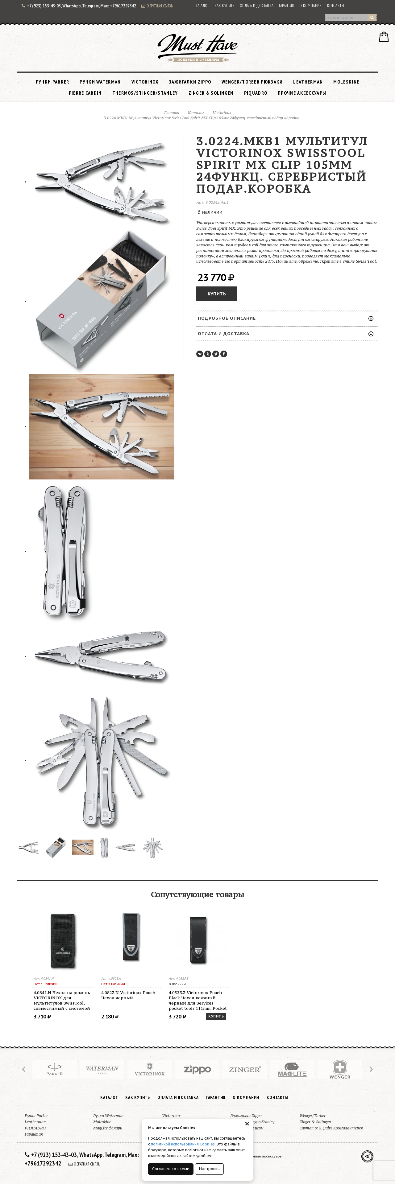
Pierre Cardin (85, 93)
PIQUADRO (255, 93)
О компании (310, 5)
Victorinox (145, 82)
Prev (24, 1069)
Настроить (209, 1168)
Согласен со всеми (170, 1168)
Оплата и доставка (257, 5)
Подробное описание (285, 318)
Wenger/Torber (312, 1115)
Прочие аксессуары (302, 93)
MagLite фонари (107, 1128)
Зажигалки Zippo (190, 82)
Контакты (335, 5)
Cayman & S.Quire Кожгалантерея (331, 1128)
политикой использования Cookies (183, 1144)
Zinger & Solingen (211, 93)
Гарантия (286, 5)
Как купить (224, 5)
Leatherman (308, 82)
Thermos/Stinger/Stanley (145, 93)
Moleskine (346, 82)
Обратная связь (157, 5)
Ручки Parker (52, 82)
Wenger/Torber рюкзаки (252, 82)
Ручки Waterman (100, 82)
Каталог (202, 5)
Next (371, 1069)
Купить (217, 294)
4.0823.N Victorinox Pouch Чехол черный (128, 995)
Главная (171, 112)
